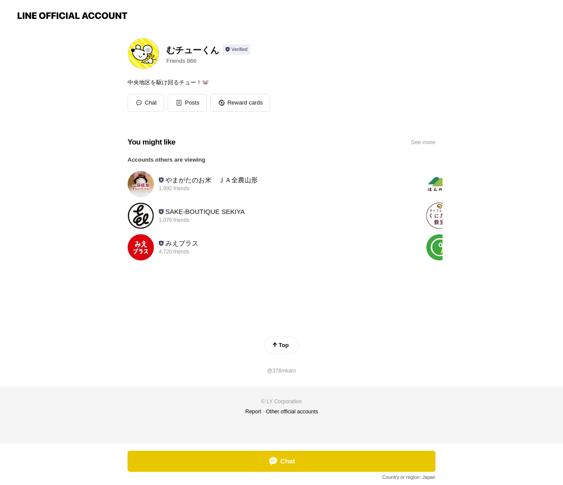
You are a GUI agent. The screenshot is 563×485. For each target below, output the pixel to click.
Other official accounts (292, 412)
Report (253, 412)
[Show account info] (236, 49)
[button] (187, 103)
